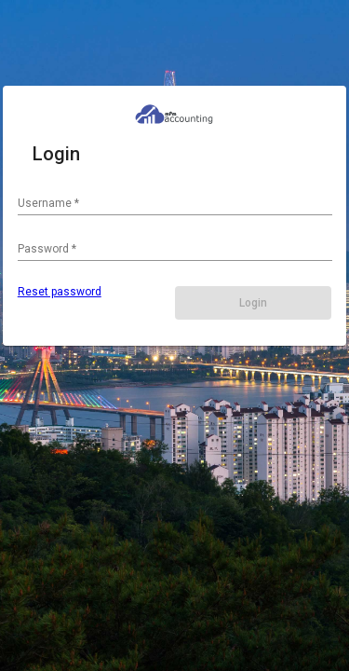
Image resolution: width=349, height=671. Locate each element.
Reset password (59, 291)
